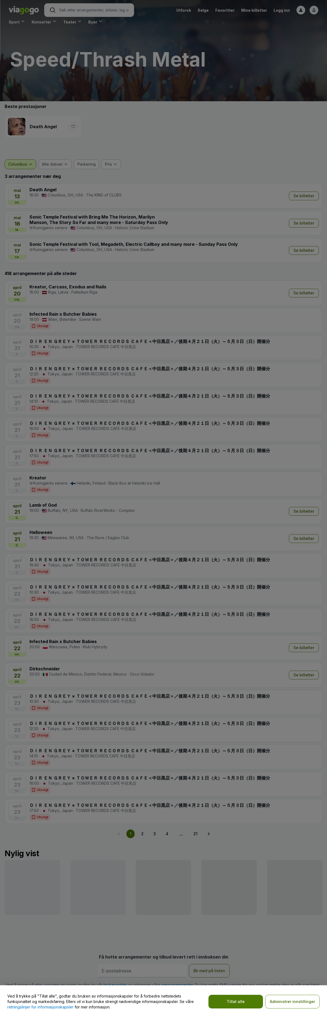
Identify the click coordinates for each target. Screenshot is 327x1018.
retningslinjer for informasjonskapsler (40, 1007)
